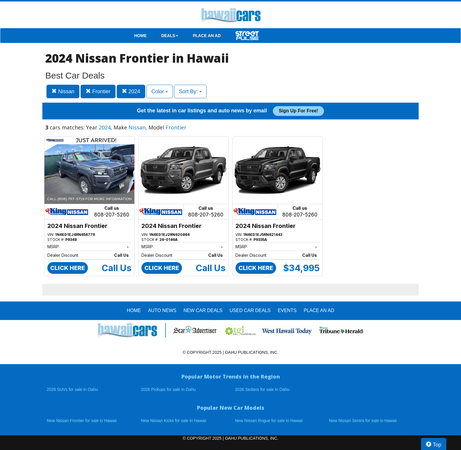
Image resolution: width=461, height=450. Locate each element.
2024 (131, 91)
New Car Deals (202, 310)
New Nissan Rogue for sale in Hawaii (269, 420)
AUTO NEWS (162, 310)
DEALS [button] (169, 35)
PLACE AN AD (207, 35)
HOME (140, 35)
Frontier (98, 91)
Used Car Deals (250, 310)
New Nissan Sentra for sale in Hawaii (363, 420)
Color (159, 91)
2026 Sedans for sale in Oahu (262, 389)
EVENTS (287, 310)
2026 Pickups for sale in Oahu (168, 389)
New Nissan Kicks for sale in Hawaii (173, 420)
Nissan (62, 91)
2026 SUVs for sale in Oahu (72, 389)
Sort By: (190, 91)
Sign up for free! (298, 110)
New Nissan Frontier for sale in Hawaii (81, 420)
